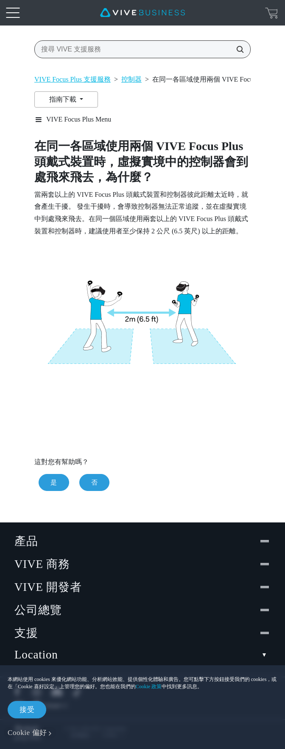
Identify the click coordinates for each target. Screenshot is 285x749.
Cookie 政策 (149, 686)
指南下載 (63, 99)
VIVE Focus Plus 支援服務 (72, 79)
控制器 (131, 79)
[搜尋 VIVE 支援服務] (237, 49)
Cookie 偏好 (27, 733)
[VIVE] (142, 12)
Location (142, 654)
